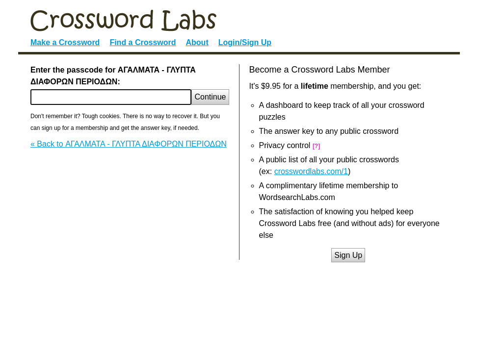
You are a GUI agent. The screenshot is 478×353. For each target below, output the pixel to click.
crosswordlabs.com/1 (311, 171)
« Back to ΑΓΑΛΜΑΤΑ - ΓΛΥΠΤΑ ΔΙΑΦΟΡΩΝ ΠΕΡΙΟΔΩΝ (128, 144)
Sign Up (348, 255)
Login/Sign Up (244, 42)
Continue (210, 97)
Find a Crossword (142, 42)
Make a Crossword (65, 42)
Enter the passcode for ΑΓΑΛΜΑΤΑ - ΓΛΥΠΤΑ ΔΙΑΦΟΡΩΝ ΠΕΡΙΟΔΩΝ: (113, 76)
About (197, 42)
